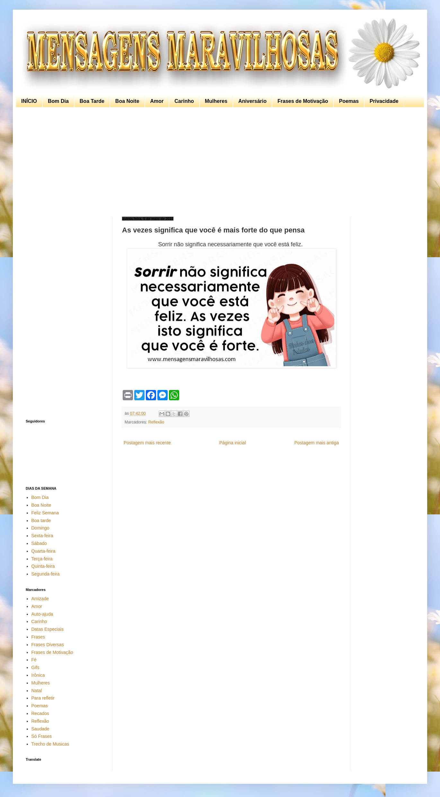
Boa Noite (127, 101)
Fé (34, 659)
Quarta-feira (43, 551)
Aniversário (252, 101)
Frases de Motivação (302, 101)
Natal (36, 690)
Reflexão (156, 422)
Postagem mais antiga (316, 442)
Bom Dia (58, 101)
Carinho (184, 101)
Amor (157, 101)
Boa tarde (41, 520)
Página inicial (232, 442)
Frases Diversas (47, 644)
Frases (38, 636)
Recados (40, 713)
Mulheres (216, 101)
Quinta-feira (43, 566)
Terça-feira (42, 558)
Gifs (35, 667)
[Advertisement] (218, 162)
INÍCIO (29, 101)
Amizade (40, 598)
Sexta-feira (42, 535)
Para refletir (43, 698)
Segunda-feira (45, 573)
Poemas (348, 101)
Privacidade (384, 101)
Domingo (40, 527)
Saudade (40, 728)
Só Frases (41, 736)
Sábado (39, 543)
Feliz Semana (45, 512)
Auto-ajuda (42, 614)
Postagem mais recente (147, 442)
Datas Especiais (47, 629)
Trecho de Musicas (50, 744)
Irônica (38, 675)
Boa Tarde (92, 101)
